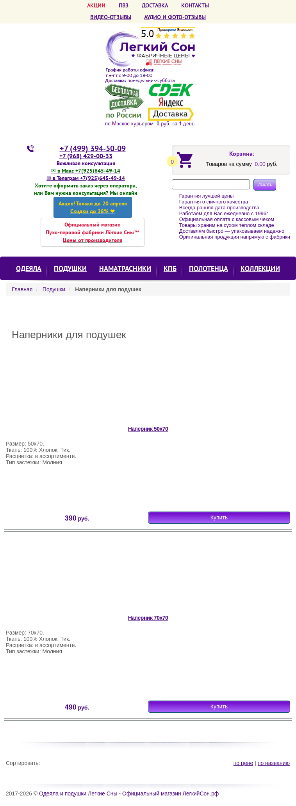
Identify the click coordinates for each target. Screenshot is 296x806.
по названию (274, 763)
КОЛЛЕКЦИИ (260, 268)
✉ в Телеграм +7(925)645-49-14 (85, 178)
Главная (22, 289)
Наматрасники (125, 268)
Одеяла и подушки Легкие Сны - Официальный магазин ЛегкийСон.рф (129, 793)
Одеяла (28, 268)
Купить (219, 517)
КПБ (170, 268)
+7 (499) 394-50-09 (93, 148)
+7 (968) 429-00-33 (85, 156)
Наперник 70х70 (148, 618)
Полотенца (208, 268)
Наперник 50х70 (148, 429)
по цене (243, 763)
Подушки (70, 268)
